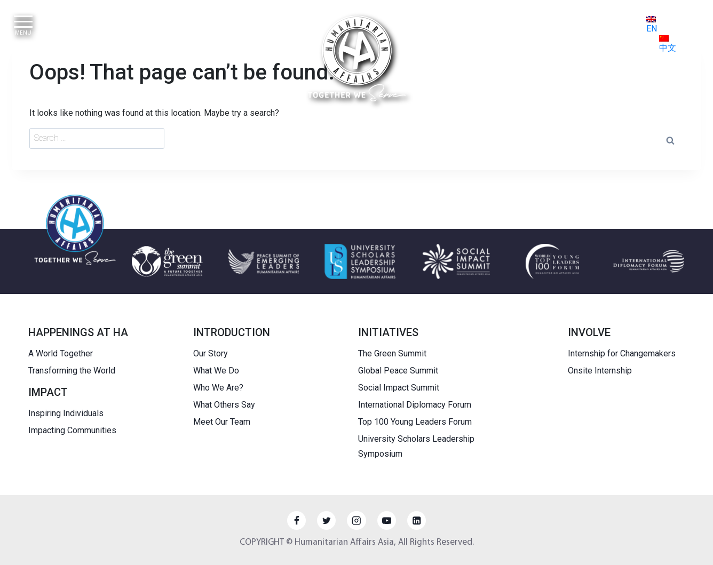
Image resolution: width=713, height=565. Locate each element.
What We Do (216, 370)
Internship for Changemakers (622, 353)
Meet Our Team (221, 422)
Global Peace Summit (398, 370)
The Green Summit (392, 353)
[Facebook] (296, 520)
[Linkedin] (416, 520)
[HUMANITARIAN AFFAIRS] (357, 58)
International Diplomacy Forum (414, 405)
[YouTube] (386, 520)
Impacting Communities (72, 430)
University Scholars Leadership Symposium (416, 446)
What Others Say (224, 405)
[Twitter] (326, 520)
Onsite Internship (600, 370)
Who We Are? (218, 388)
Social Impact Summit (398, 388)
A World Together (60, 353)
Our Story (210, 353)
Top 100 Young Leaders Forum (415, 422)
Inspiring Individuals (66, 413)
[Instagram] (356, 520)
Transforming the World (71, 370)
